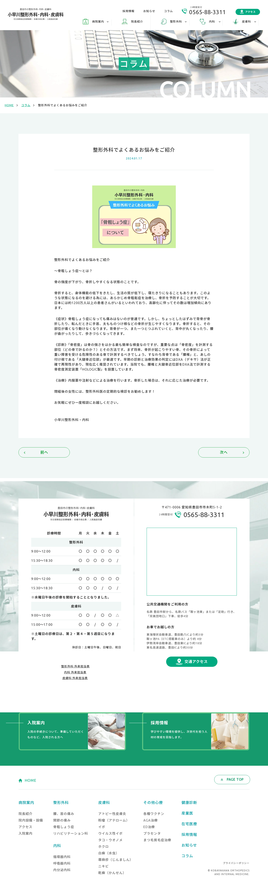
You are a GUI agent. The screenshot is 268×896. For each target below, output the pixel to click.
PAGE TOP (235, 779)
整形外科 (61, 802)
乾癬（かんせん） (112, 873)
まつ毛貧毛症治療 (157, 840)
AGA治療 (150, 820)
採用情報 (128, 11)
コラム (168, 11)
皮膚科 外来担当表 (75, 678)
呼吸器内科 (62, 863)
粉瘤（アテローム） (113, 820)
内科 (57, 845)
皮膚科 (104, 802)
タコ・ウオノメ (110, 840)
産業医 (187, 813)
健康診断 (189, 802)
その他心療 (153, 802)
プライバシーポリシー (236, 863)
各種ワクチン (153, 814)
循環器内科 (62, 857)
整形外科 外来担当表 (75, 666)
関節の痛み (62, 820)
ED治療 (149, 827)
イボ (101, 827)
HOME (9, 105)
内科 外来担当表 (75, 672)
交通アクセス (196, 661)
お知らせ (149, 11)
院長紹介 (137, 21)
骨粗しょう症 (63, 827)
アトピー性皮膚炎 (112, 814)
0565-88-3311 (207, 12)
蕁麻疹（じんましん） (115, 860)
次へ (224, 452)
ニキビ (103, 866)
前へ (44, 452)
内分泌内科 (62, 870)
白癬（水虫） (108, 853)
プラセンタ (152, 833)
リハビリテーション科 (70, 833)
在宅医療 (189, 824)
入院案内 (25, 833)
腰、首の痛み (63, 814)
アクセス (250, 11)
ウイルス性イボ (110, 833)
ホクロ (103, 846)
